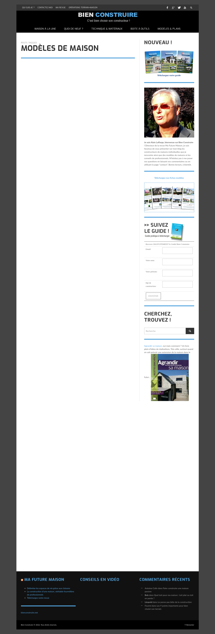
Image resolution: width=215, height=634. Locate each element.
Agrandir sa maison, (153, 346)
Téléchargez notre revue (38, 598)
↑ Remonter (189, 625)
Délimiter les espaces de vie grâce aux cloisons (48, 588)
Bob (147, 595)
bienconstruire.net (29, 612)
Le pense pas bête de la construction (175, 602)
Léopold (148, 602)
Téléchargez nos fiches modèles (169, 178)
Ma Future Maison (44, 579)
